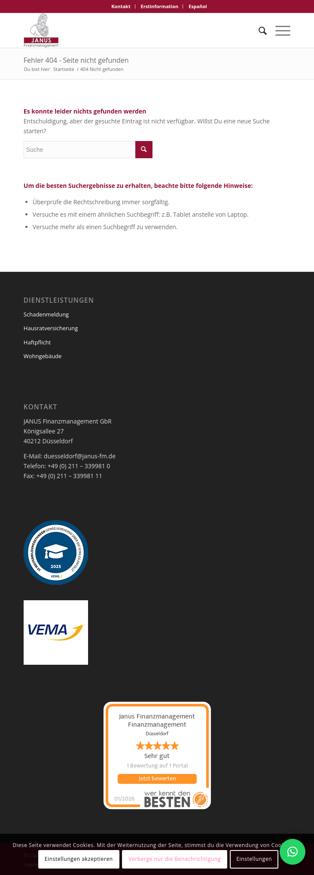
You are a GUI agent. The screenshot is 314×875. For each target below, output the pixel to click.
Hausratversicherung (51, 328)
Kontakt (120, 6)
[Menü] (278, 30)
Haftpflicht (37, 342)
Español (198, 6)
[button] (292, 852)
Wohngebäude (43, 356)
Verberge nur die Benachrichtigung (174, 859)
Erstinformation (160, 6)
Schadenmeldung (46, 314)
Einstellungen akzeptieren (79, 859)
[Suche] (258, 30)
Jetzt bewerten (157, 778)
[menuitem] (121, 6)
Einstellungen (254, 859)
